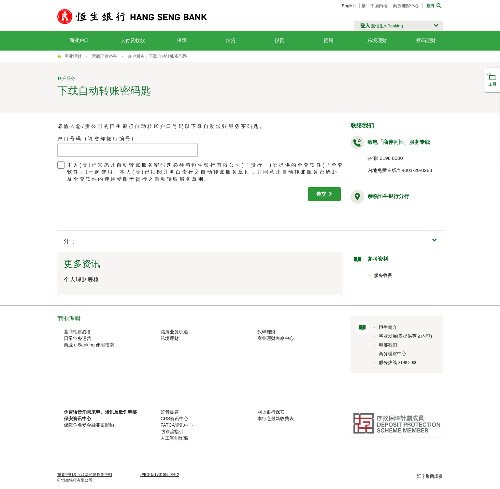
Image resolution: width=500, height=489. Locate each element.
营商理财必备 (77, 331)
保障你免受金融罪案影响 (89, 425)
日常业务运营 (77, 338)
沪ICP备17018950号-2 (159, 474)
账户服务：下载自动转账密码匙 (157, 56)
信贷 (231, 40)
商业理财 (72, 56)
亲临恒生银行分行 (388, 196)
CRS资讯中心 (175, 418)
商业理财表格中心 (275, 338)
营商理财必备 (104, 56)
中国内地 (378, 5)
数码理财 (266, 331)
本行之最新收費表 (275, 418)
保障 (182, 40)
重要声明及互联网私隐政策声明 (84, 474)
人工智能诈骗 (174, 438)
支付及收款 (133, 40)
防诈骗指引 (172, 431)
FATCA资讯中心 (177, 425)
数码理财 (426, 40)
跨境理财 (377, 40)
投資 (279, 40)
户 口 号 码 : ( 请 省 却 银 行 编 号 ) (95, 138)
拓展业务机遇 (174, 331)
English (349, 5)
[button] (398, 26)
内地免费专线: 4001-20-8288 (399, 170)
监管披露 (170, 412)
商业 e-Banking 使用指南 (89, 344)
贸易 (328, 40)
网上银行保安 (271, 412)
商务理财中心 (406, 5)
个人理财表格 (81, 279)
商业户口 (79, 40)
